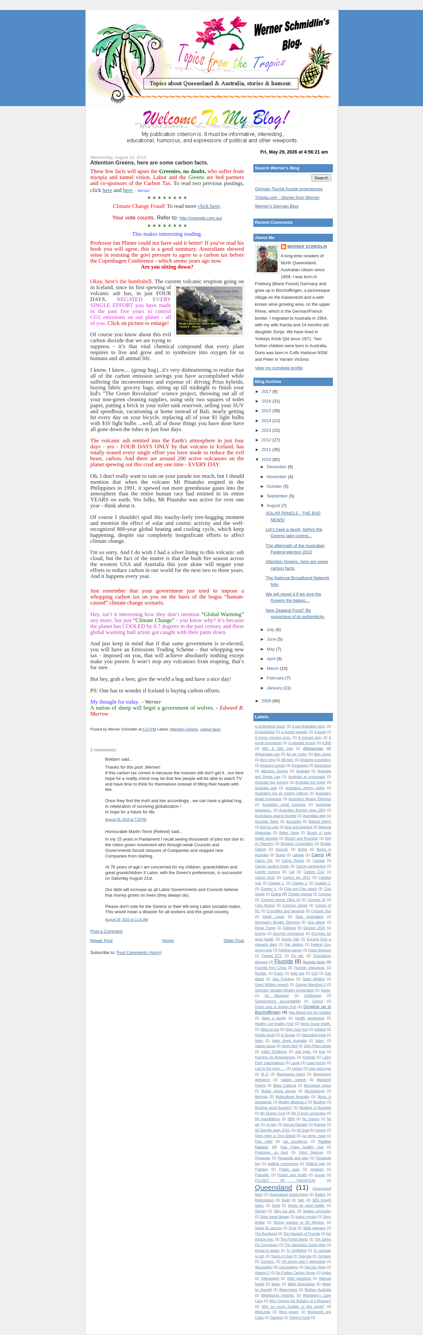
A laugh (320, 732)
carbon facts (210, 729)
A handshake (265, 732)
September (278, 495)
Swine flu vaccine (268, 1228)
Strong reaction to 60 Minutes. (299, 1222)
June (272, 639)
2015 (267, 410)
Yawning (276, 1317)
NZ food (302, 1130)
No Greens (310, 1119)
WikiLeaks (263, 1312)
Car (291, 872)
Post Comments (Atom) (139, 952)
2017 (267, 391)
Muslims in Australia (315, 1108)
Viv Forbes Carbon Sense (295, 1273)
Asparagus (299, 765)
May (271, 649)
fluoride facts (314, 962)
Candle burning (267, 872)
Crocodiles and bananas (285, 911)
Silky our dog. (284, 1211)
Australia (302, 771)
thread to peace (267, 1250)
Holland (320, 1029)
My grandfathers (268, 1119)
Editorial (289, 928)
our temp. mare (314, 1136)
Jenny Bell (289, 1046)
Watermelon (288, 1290)
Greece (317, 1001)
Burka (302, 849)
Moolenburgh (315, 1091)
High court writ (297, 1029)
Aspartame (322, 765)
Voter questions (299, 1278)
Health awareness (309, 1018)
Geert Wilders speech (272, 984)
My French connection (308, 1113)
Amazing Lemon (273, 765)
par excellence (295, 1141)
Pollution (261, 1169)
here (107, 190)
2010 (267, 459)
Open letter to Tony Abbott (275, 1136)
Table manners (314, 1228)
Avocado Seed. (267, 821)
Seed (276, 1205)
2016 (267, 401)
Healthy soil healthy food (274, 1024)
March (273, 668)
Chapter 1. (276, 883)
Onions (320, 1130)
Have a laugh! (274, 1018)
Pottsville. (262, 1175)
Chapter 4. (269, 889)
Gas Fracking (283, 979)
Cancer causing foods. (272, 866)
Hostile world (265, 1035)
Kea (322, 1051)
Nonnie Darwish (295, 1124)
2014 (267, 420)
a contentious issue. (270, 726)
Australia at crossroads (307, 777)
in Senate (288, 1035)
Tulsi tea (304, 1256)
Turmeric (324, 1256)
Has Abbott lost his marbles (310, 1012)
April (272, 658)
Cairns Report (293, 860)
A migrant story (310, 737)
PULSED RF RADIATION (285, 1180)
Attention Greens (184, 729)
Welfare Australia (318, 1290)
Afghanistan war (267, 754)
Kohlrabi (309, 1057)
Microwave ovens (317, 1085)
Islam (259, 1041)
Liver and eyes (320, 1068)
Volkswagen (270, 1278)
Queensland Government (288, 1194)
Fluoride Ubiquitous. (309, 968)
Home (168, 940)
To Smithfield (297, 1250)
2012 (267, 439)
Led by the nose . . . (270, 1068)
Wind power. (289, 1312)
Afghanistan (313, 748)
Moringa (261, 1097)
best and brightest (298, 827)
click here (209, 206)
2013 (267, 430)
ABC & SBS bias (277, 748)
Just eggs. (303, 1051)
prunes (320, 1175)
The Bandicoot (266, 1234)
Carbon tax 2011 (296, 877)
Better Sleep (289, 833)
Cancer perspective (311, 866)
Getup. (326, 990)
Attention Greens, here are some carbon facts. (149, 162)
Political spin (316, 1164)
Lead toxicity (316, 1063)
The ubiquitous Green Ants (305, 1245)
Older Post (234, 940)
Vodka (326, 1273)
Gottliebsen (313, 995)
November (277, 476)
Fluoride (284, 961)
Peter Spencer (311, 1152)
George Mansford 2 (310, 984)
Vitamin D (262, 1273)
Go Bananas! (277, 995)
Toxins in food (281, 1256)
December (277, 466)
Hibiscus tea (269, 1029)
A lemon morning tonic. (273, 737)
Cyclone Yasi (321, 911)
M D (264, 1074)
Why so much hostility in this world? (292, 1306)
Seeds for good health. (306, 1205)
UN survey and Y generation (304, 1261)
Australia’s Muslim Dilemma (310, 799)
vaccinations (288, 1267)
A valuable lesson (301, 743)
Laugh (295, 1063)
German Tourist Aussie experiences (289, 188)
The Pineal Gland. (294, 1239)
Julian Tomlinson (274, 1051)
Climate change (300, 894)
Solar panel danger (274, 1217)
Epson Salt (290, 939)
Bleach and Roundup (301, 838)
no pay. (271, 1124)
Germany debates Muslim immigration (284, 990)
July (271, 629)
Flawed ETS (272, 956)
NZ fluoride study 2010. (273, 1130)
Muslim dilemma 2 (293, 1102)
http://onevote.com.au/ (201, 218)
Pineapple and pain (293, 1158)
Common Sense (294, 905)
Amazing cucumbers (315, 760)
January (275, 687)
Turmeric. (267, 1261)
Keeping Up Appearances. (275, 1057)
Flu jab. (297, 956)
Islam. (320, 1041)
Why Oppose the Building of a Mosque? (300, 1301)
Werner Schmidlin (307, 246)
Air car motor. (297, 754)
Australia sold (266, 788)
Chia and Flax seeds (300, 889)
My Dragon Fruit (272, 1113)
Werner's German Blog (277, 206)
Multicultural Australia (292, 1097)
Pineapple (262, 1158)
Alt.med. (287, 760)
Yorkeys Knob (299, 1317)
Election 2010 (314, 928)
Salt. (301, 1200)
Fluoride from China (271, 968)
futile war (297, 973)
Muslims (319, 1102)
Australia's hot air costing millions (281, 793)
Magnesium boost (291, 1074)
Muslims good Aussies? (273, 1108)
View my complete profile (279, 367)
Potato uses (289, 1169)
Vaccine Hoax (315, 1267)
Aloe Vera (267, 760)
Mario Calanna (284, 1085)
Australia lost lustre (310, 782)
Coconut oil (316, 900)
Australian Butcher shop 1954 (302, 810)
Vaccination (264, 1267)
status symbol (306, 1217)
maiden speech (293, 1080)
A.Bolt (326, 743)
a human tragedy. (294, 732)
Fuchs (278, 973)
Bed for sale (269, 827)
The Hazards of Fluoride (301, 1234)
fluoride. (261, 973)
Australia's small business (283, 804)
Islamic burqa (265, 1046)
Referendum (264, 1200)
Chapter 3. (323, 883)
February (276, 677)
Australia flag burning (272, 782)
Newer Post (101, 940)
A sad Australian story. (309, 726)
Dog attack (316, 922)
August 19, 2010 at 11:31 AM (126, 920)
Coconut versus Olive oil (280, 900)
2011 (267, 449)
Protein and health (292, 1175)
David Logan (274, 917)
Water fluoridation (301, 1284)
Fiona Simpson (319, 950)
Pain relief (264, 1141)
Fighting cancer (290, 950)
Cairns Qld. (264, 860)
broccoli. (282, 849)
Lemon (297, 1068)
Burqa (280, 855)
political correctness (283, 1164)
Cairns (317, 854)
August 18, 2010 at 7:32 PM (125, 819)
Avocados (293, 821)
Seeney (261, 1211)
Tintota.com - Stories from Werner (287, 197)
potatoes (317, 1169)
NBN (291, 1119)
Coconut (324, 894)
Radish (320, 1194)
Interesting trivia (313, 1035)
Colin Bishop (265, 905)
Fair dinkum (294, 944)
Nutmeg (320, 1124)
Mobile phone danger (278, 1091)
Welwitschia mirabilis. (277, 1295)
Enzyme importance (288, 933)
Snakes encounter (317, 1211)
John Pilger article (317, 1046)
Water (275, 1284)
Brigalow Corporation (297, 844)
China (276, 894)
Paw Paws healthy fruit (302, 1147)
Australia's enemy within (305, 788)
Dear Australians (309, 917)
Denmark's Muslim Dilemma (277, 922)
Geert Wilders (313, 979)
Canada (319, 860)
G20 (314, 973)
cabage (298, 855)
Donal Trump (265, 928)
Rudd (286, 1200)
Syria (292, 1228)
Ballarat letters (319, 821)
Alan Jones (322, 754)
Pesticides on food (271, 1152)
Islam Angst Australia (289, 1041)
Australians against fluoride (276, 816)
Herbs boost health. (315, 1024)
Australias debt (314, 816)
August (274, 505)
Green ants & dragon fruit (275, 1007)
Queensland (273, 1187)
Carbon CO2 (314, 872)
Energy (260, 933)
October (275, 486)
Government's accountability (278, 1001)
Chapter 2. (299, 883)
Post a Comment (106, 931)
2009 (267, 700)
